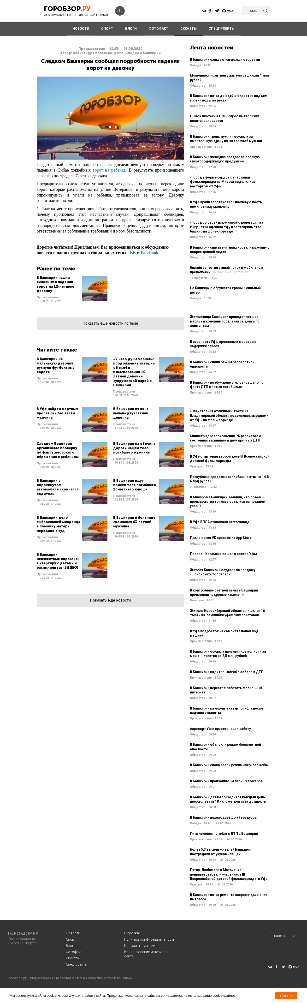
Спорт (71, 939)
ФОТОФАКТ (158, 28)
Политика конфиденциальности (149, 939)
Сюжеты (72, 958)
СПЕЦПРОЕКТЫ (222, 28)
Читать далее (72, 289)
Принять (286, 995)
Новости (73, 933)
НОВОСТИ (81, 28)
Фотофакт (74, 952)
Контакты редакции (139, 946)
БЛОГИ (131, 28)
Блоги (71, 946)
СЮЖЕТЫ (188, 28)
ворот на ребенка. (110, 170)
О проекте (132, 933)
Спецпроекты (76, 964)
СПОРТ (107, 28)
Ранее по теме (56, 268)
